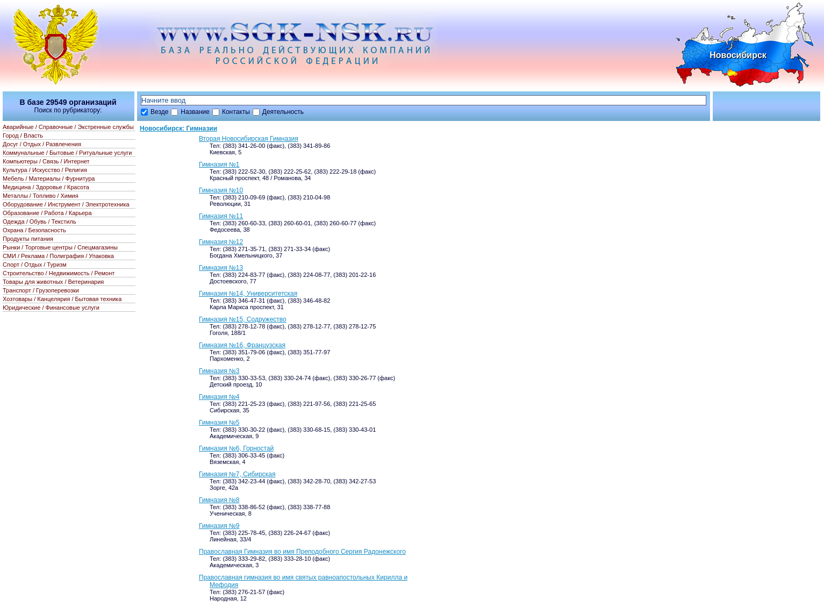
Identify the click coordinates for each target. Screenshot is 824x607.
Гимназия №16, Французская (242, 345)
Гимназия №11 (221, 216)
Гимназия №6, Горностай (236, 448)
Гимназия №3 (219, 371)
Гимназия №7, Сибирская (237, 474)
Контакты (236, 112)
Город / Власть (23, 135)
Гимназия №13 (221, 268)
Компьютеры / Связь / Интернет (46, 161)
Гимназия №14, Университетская (248, 293)
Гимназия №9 (219, 526)
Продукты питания (28, 238)
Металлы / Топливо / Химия (40, 195)
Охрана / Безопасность (34, 230)
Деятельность (283, 112)
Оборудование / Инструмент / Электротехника (66, 204)
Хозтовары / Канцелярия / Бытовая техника (62, 299)
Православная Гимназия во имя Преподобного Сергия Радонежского (302, 551)
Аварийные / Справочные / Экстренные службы (68, 127)
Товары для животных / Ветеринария (53, 281)
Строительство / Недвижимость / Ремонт (58, 273)
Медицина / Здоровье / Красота (46, 187)
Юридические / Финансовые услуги (51, 307)
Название (195, 112)
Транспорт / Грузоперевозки (41, 290)
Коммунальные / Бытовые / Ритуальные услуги (67, 152)
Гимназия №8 (219, 500)
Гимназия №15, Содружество (242, 319)
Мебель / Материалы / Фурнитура (49, 178)
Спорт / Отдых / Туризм (35, 264)
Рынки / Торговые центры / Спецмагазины (60, 247)
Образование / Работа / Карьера (47, 213)
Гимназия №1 (219, 164)
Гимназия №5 (219, 422)
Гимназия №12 (221, 242)
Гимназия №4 (219, 397)
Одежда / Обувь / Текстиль (39, 221)
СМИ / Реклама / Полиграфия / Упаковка (58, 256)
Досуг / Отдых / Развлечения (42, 144)
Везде (159, 112)
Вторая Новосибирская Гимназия (248, 138)
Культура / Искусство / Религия (45, 170)
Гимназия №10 (221, 190)
